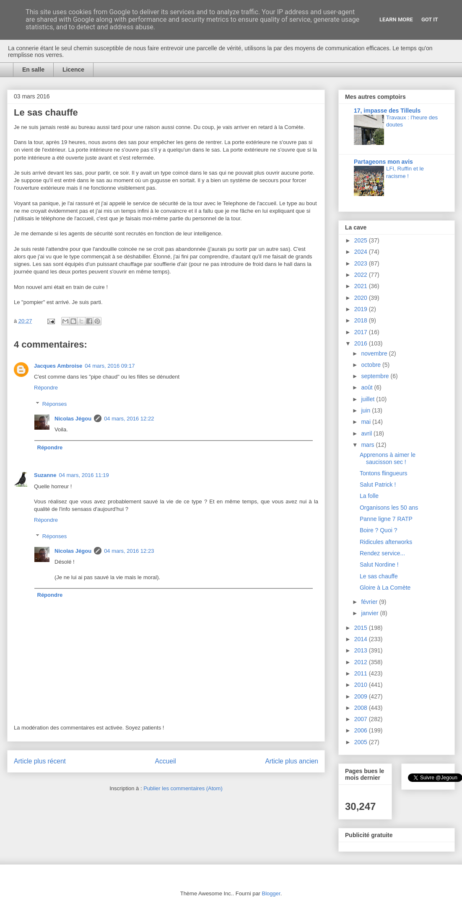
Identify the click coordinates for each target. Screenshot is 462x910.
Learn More (396, 19)
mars (368, 444)
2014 (361, 639)
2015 (361, 627)
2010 (361, 684)
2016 (361, 343)
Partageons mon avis (383, 161)
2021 (361, 286)
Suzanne (45, 475)
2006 (361, 730)
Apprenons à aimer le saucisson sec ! (387, 458)
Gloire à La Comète (385, 587)
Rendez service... (382, 553)
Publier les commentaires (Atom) (183, 788)
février (370, 601)
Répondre (46, 387)
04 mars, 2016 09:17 (110, 366)
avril (367, 433)
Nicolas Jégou (73, 418)
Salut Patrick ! (378, 484)
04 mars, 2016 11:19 (84, 475)
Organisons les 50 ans (389, 507)
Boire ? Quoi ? (378, 530)
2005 (361, 742)
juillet (368, 399)
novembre (375, 353)
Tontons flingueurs (383, 473)
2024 (361, 251)
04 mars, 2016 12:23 (129, 551)
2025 (361, 240)
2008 (361, 707)
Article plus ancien (291, 761)
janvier (370, 613)
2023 (361, 263)
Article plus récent (40, 761)
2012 (361, 662)
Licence (73, 69)
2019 (361, 309)
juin (366, 410)
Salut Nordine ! (379, 564)
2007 (361, 719)
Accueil (165, 761)
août (367, 387)
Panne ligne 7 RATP (386, 519)
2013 (361, 650)
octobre (371, 364)
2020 (361, 297)
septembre (375, 376)
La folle (369, 495)
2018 (361, 320)
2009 (361, 696)
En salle (33, 69)
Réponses (54, 404)
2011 (361, 673)
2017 (361, 332)
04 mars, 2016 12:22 (129, 418)
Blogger (271, 893)
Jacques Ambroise (58, 366)
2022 (361, 274)
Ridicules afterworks (386, 542)
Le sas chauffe (379, 576)
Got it (429, 19)
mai (366, 421)
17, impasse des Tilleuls (387, 110)
